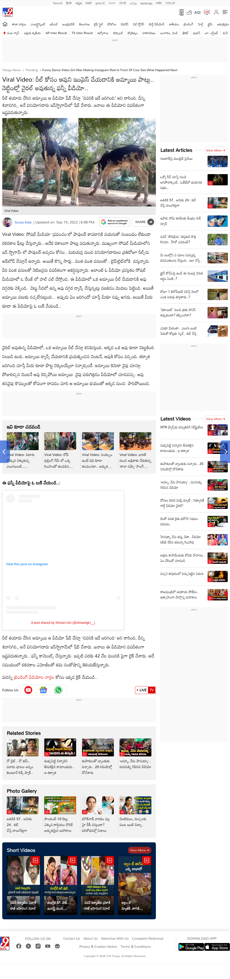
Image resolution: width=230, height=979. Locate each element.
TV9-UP (170, 2)
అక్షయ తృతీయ (32, 33)
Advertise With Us (115, 938)
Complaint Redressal (147, 938)
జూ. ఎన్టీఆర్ (211, 33)
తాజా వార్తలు (19, 24)
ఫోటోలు (112, 24)
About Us (91, 938)
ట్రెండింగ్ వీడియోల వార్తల (34, 676)
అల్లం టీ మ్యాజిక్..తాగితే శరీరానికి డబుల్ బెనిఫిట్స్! (131, 905)
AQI (197, 12)
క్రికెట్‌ (185, 33)
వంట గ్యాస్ (13, 33)
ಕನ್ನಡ (79, 2)
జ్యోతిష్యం (133, 33)
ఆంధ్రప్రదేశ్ (68, 24)
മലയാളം (146, 2)
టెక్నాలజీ (118, 33)
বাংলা (111, 2)
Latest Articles (176, 150)
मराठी (88, 2)
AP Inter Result (56, 33)
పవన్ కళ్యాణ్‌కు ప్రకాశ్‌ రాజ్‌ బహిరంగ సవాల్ (23, 905)
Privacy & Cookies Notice (98, 947)
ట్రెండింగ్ (189, 24)
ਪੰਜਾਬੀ (122, 2)
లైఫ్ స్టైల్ (98, 24)
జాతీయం (174, 24)
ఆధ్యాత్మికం (223, 24)
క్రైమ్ (210, 24)
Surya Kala (23, 222)
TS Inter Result (82, 33)
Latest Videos (175, 418)
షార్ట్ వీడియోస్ (157, 24)
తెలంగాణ (84, 24)
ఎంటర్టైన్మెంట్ (38, 24)
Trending (31, 70)
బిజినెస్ (124, 24)
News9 (57, 2)
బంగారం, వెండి (169, 33)
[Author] (7, 222)
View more (139, 850)
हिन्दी (69, 2)
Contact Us (71, 938)
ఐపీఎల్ (54, 24)
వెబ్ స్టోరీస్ (138, 24)
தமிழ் (133, 2)
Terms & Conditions (135, 947)
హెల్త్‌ (200, 24)
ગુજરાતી (100, 2)
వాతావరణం (149, 33)
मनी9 (158, 2)
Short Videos (21, 850)
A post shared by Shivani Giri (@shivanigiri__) (63, 622)
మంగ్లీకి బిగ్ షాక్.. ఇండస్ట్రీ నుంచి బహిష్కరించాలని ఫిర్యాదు (58, 905)
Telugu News (11, 70)
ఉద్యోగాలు (103, 33)
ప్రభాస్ (196, 33)
